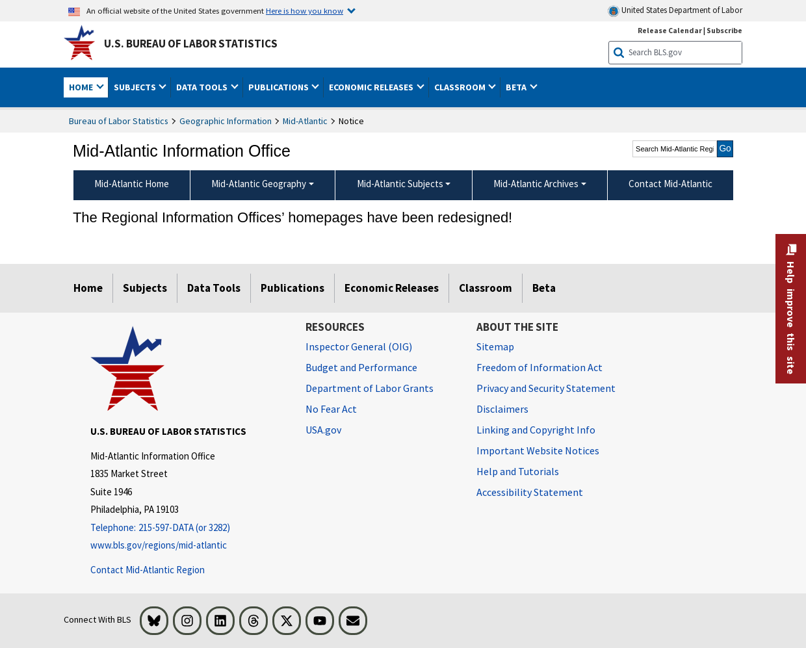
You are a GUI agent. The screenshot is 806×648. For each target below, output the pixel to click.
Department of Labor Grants (370, 388)
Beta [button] (517, 87)
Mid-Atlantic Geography (258, 183)
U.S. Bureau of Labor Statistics (191, 43)
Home (88, 288)
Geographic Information (225, 121)
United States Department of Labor (675, 11)
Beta (544, 288)
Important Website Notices (537, 450)
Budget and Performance (361, 367)
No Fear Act (331, 408)
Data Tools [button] (202, 87)
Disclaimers (502, 408)
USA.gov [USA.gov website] (323, 429)
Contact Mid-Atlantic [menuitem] (670, 183)
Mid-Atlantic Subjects (400, 183)
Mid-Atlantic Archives (535, 183)
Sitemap (495, 346)
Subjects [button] (136, 87)
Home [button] (82, 87)
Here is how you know (304, 10)
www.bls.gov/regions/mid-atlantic (158, 545)
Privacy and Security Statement (546, 388)
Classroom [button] (461, 87)
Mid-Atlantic (305, 121)
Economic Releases (391, 288)
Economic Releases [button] (372, 87)
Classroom (485, 288)
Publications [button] (279, 87)
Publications (292, 288)
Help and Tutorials (517, 471)
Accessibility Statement (529, 492)
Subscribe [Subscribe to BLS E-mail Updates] (724, 30)
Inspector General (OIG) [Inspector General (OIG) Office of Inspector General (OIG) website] (359, 346)
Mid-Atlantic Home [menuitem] (131, 183)
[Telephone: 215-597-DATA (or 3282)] (188, 528)
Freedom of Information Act (539, 367)
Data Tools (213, 288)
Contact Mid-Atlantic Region (147, 570)
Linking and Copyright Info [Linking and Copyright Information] (535, 429)
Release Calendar (670, 30)
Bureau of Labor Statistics (118, 121)
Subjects (145, 288)
